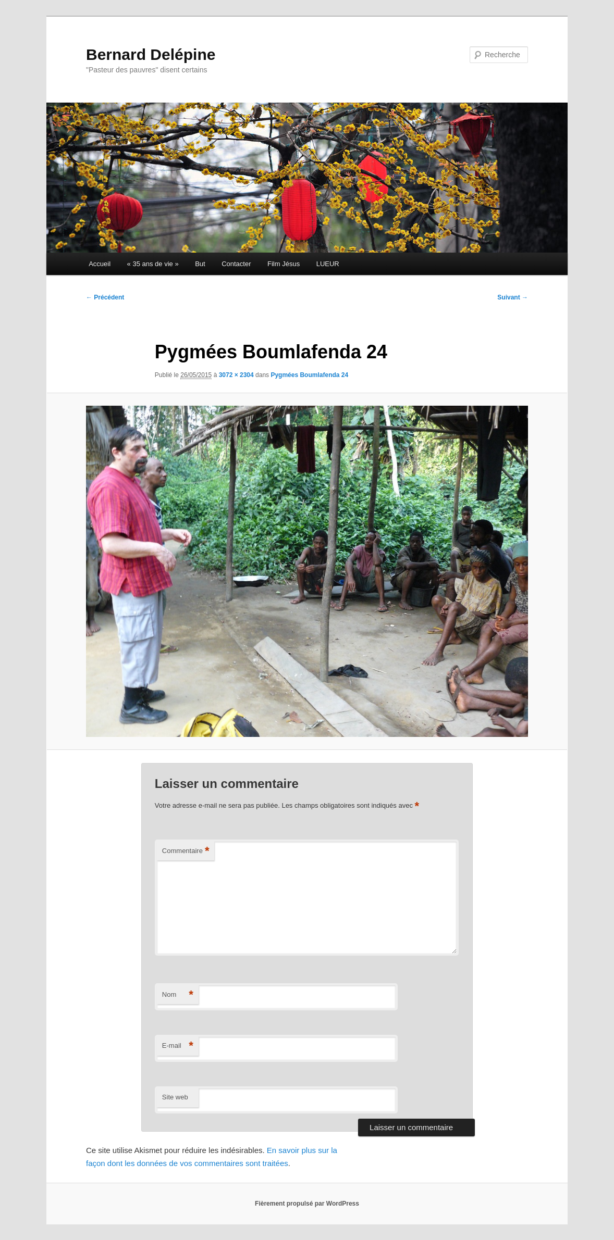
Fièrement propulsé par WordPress (307, 1203)
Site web (175, 1097)
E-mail (177, 1046)
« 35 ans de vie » (153, 264)
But (200, 264)
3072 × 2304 (236, 375)
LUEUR (327, 264)
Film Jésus (283, 264)
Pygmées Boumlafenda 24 (309, 375)
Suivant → (512, 297)
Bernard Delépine (150, 54)
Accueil (99, 264)
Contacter (236, 264)
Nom (177, 995)
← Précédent (105, 297)
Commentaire (186, 851)
